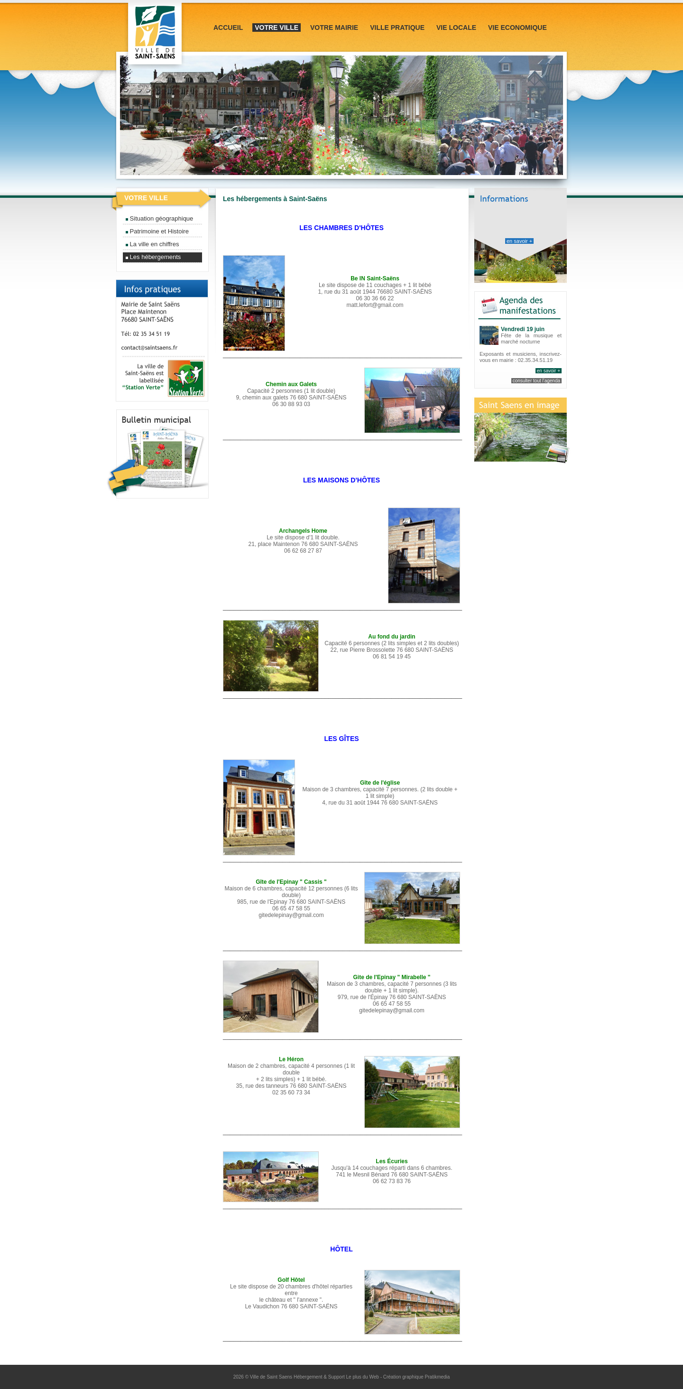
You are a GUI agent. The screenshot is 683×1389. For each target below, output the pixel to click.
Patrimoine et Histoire (157, 231)
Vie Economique (517, 27)
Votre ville (276, 27)
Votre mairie (334, 27)
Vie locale (456, 27)
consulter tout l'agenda (536, 380)
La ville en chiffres (152, 244)
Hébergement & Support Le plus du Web (337, 1377)
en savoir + (519, 241)
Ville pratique (397, 27)
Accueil (228, 27)
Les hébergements (153, 256)
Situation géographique (159, 218)
